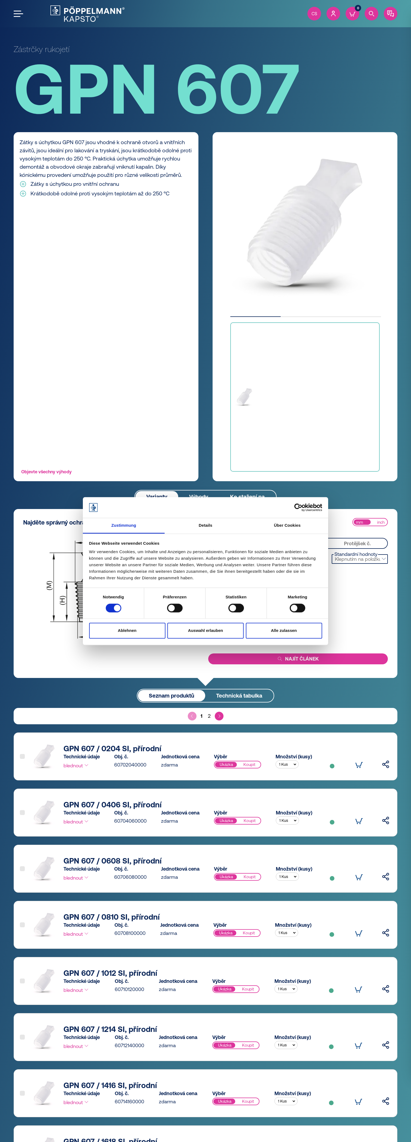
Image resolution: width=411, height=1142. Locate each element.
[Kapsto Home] (87, 13)
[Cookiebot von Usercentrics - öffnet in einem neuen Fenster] (298, 507)
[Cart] (352, 13)
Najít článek (298, 659)
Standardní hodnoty (355, 554)
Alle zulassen (284, 630)
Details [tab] (205, 525)
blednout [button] (76, 765)
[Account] (333, 13)
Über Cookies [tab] (287, 525)
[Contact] (390, 13)
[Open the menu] (18, 14)
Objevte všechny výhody (46, 471)
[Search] (371, 13)
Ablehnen (127, 630)
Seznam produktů (171, 695)
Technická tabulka (239, 695)
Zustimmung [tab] (123, 525)
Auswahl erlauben (205, 630)
